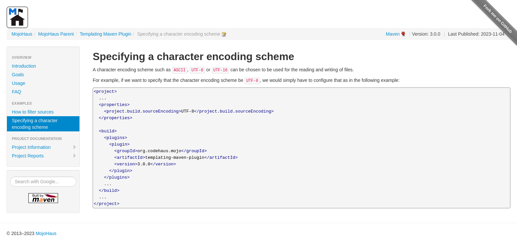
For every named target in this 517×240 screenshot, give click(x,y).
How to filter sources (33, 112)
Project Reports (44, 155)
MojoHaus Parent (56, 34)
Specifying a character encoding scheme (35, 124)
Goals (18, 74)
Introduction (24, 66)
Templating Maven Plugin (105, 34)
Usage (18, 83)
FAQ (16, 91)
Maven (393, 34)
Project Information (44, 147)
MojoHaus (22, 34)
